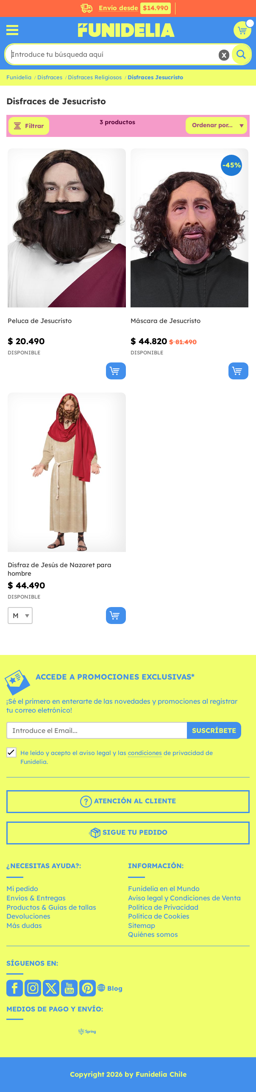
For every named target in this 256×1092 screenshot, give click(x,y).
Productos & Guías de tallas (51, 907)
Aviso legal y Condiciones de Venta (184, 898)
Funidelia (18, 77)
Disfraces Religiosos (95, 77)
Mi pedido (22, 888)
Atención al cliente (128, 802)
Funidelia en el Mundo (164, 888)
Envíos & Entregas (36, 898)
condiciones (145, 753)
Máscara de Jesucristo (165, 321)
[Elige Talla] (20, 615)
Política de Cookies (158, 916)
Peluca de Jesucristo (40, 321)
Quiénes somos (153, 934)
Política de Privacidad (163, 907)
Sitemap (141, 925)
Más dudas (24, 925)
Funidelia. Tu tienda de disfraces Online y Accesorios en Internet (126, 30)
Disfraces (49, 77)
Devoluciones (28, 916)
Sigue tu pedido (128, 833)
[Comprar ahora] (116, 370)
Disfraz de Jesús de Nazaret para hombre (59, 569)
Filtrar (34, 126)
